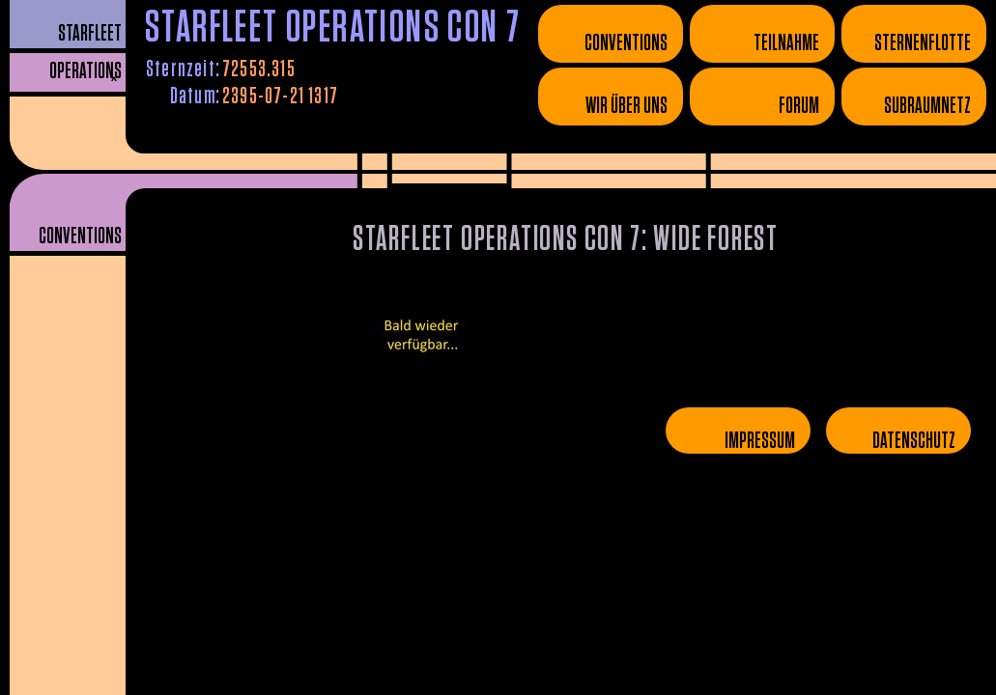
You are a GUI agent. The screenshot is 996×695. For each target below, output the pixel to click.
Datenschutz (913, 441)
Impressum (760, 441)
